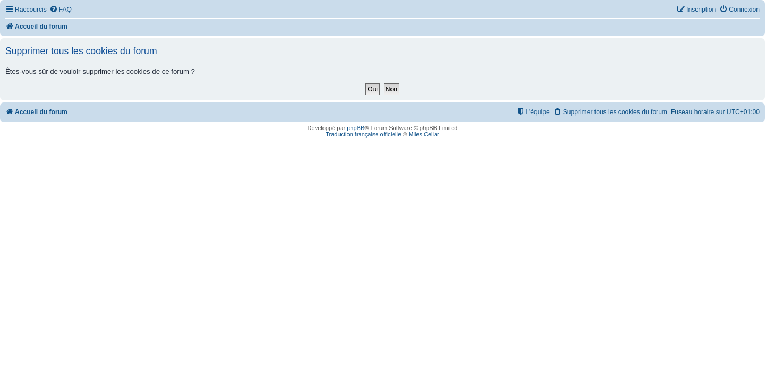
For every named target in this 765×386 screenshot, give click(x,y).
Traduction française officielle (363, 134)
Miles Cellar (424, 134)
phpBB (355, 128)
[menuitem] (60, 10)
